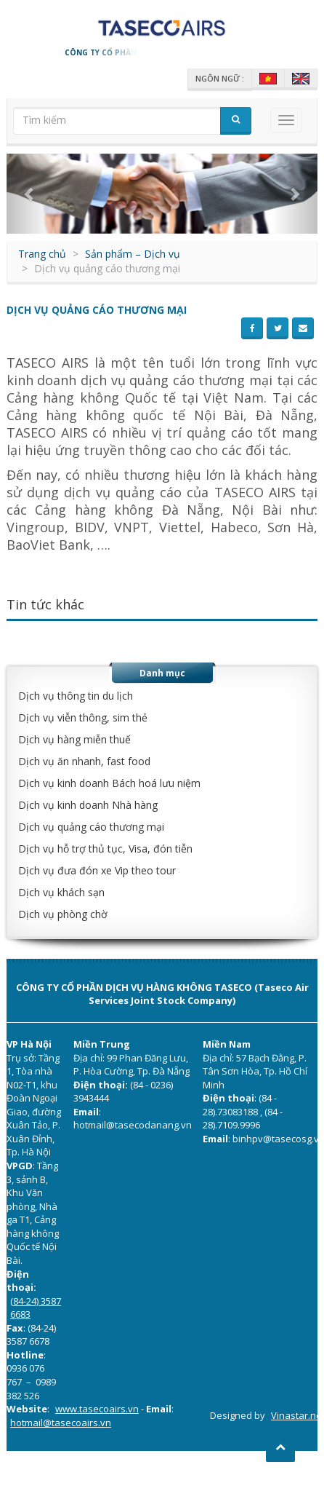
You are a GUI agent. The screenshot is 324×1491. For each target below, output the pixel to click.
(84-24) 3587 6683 (35, 1307)
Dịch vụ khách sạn (61, 892)
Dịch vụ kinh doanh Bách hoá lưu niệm (109, 783)
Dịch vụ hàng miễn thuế (74, 739)
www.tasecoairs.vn (97, 1408)
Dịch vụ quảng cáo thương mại (91, 827)
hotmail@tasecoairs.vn (60, 1422)
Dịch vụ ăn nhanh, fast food (84, 761)
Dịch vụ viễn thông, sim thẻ (82, 717)
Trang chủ (42, 254)
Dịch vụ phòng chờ (63, 914)
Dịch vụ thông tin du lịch (75, 696)
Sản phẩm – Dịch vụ (132, 254)
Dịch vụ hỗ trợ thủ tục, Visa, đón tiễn (105, 848)
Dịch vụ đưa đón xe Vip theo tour (97, 870)
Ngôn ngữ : (219, 78)
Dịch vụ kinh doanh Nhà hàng (88, 805)
